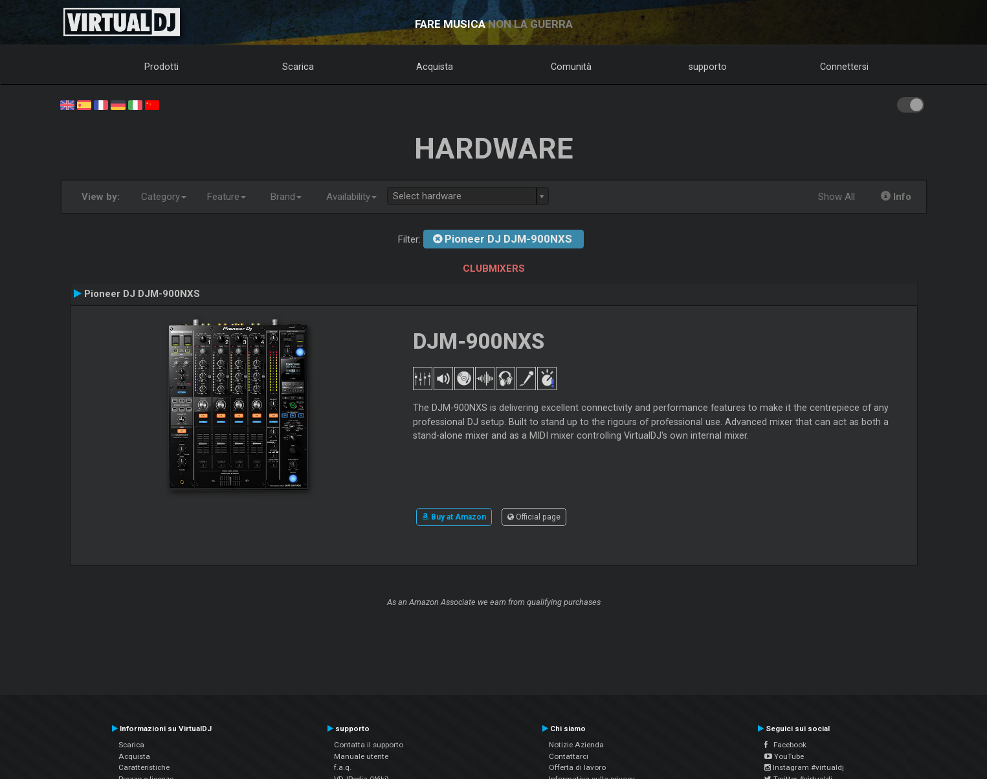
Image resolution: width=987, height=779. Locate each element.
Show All (836, 197)
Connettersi (844, 66)
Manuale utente (361, 756)
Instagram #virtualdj (804, 767)
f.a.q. (342, 767)
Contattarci (568, 756)
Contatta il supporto (368, 744)
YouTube (784, 756)
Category (163, 197)
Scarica (298, 66)
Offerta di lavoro (577, 767)
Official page (533, 516)
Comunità (571, 66)
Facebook (785, 744)
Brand (286, 197)
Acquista (434, 66)
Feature (226, 197)
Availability (351, 197)
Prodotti (161, 66)
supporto (708, 66)
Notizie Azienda (576, 744)
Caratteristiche (144, 767)
